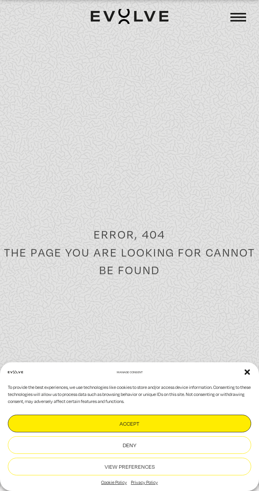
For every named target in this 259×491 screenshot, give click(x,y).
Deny (129, 445)
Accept (129, 423)
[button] (247, 372)
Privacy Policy (144, 482)
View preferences (130, 466)
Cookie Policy (114, 482)
